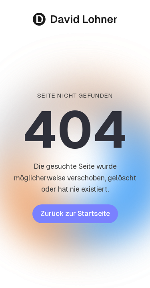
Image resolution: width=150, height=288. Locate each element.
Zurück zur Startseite (75, 214)
